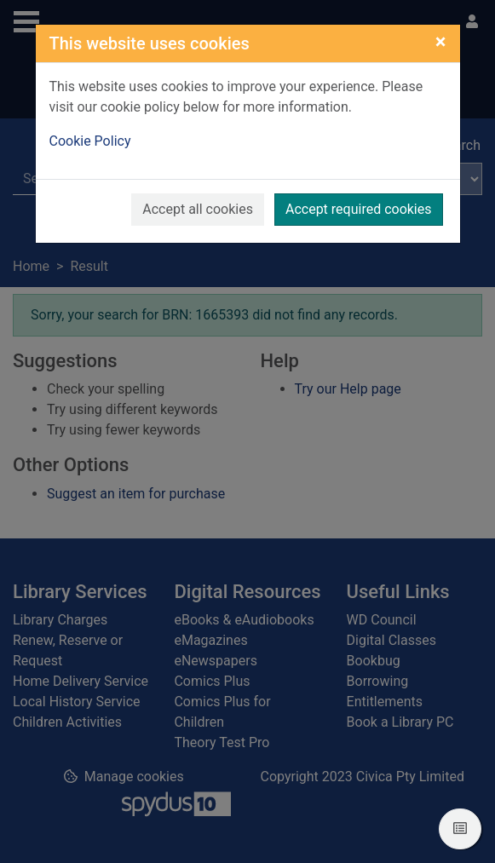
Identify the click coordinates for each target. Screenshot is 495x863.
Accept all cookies (197, 209)
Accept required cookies (358, 209)
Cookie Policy (90, 141)
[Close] (441, 42)
